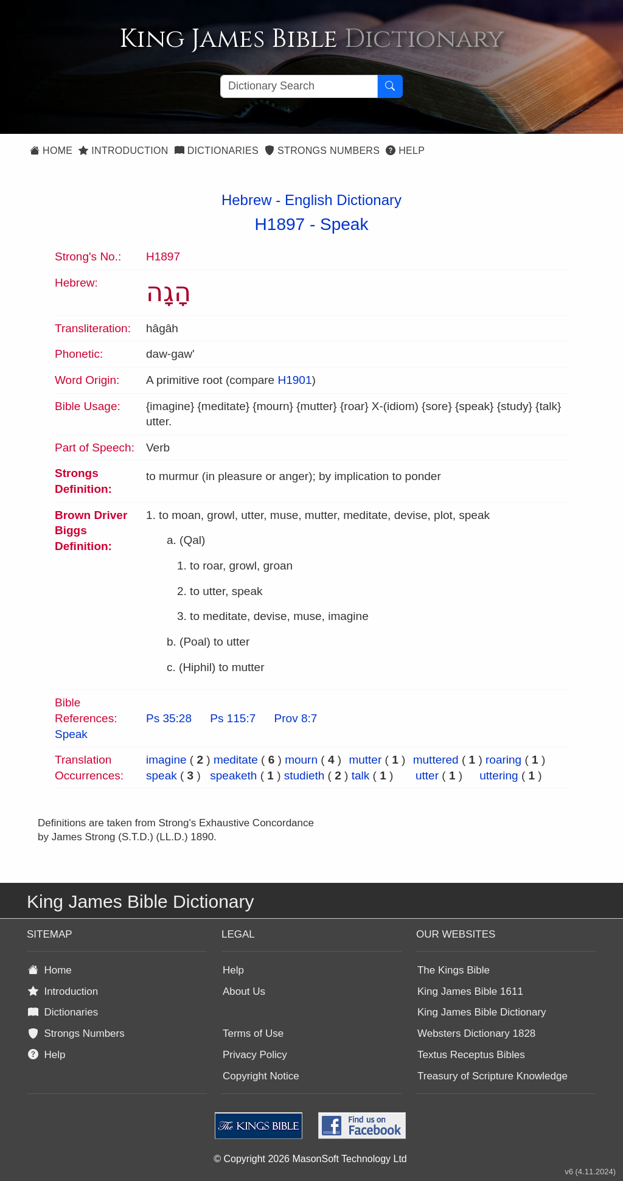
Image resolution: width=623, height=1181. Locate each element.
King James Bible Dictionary (481, 1012)
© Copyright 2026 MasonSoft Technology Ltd (310, 1159)
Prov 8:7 (296, 718)
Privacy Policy (255, 1055)
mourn (301, 759)
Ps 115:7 (233, 718)
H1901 (294, 380)
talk (361, 775)
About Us (244, 991)
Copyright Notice (261, 1076)
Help (405, 150)
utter (427, 775)
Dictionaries (217, 150)
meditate (236, 759)
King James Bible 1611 (470, 991)
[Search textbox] (299, 86)
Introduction (123, 150)
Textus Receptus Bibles (471, 1055)
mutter (365, 759)
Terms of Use (253, 1033)
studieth (304, 775)
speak (161, 775)
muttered (436, 759)
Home (51, 150)
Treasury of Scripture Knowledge (492, 1076)
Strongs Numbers (322, 150)
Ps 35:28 (169, 718)
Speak (344, 224)
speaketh (233, 775)
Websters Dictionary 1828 (476, 1033)
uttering (498, 775)
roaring (503, 759)
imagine (166, 759)
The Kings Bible (453, 970)
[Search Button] (390, 86)
